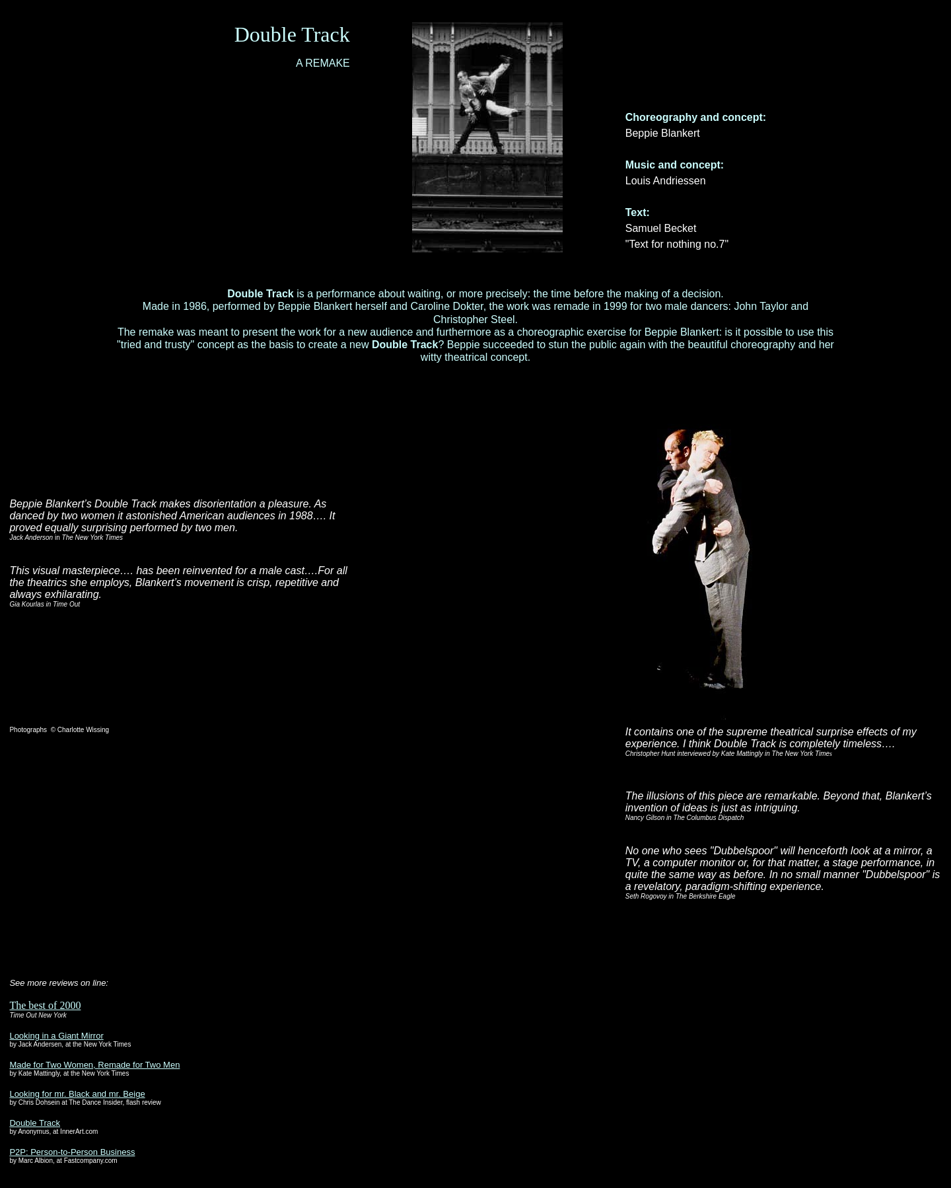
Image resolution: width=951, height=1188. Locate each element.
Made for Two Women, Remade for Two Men (94, 1065)
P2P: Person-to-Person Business (72, 1152)
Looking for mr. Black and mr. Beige (77, 1094)
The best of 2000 (45, 1005)
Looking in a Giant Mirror (56, 1036)
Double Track (34, 1123)
